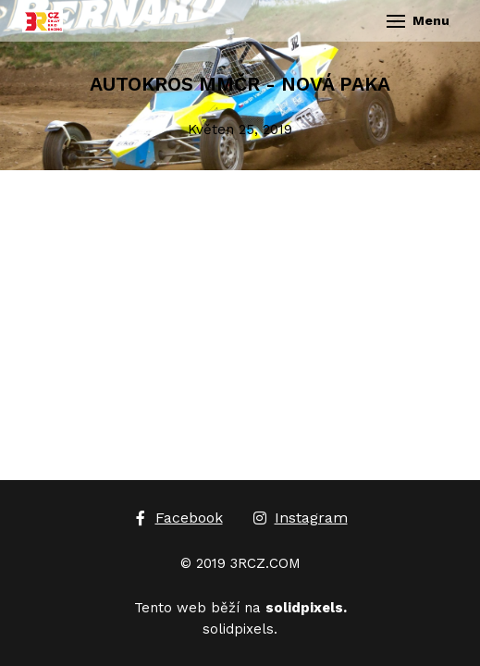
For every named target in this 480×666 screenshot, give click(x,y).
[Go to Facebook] (178, 518)
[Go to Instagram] (300, 518)
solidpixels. (240, 629)
